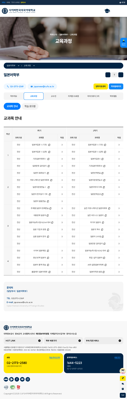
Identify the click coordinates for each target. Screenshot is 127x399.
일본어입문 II (97, 159)
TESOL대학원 (15, 2)
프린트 (101, 75)
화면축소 (107, 74)
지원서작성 (123, 378)
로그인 (122, 2)
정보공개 (18, 333)
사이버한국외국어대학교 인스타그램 (28, 379)
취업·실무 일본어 (97, 257)
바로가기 (117, 357)
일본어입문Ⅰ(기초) (41, 144)
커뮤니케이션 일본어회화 (41, 180)
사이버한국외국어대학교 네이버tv (11, 379)
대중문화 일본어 (41, 215)
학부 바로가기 (51, 340)
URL (96, 75)
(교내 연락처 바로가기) (14, 366)
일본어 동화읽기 (41, 173)
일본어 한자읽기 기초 (41, 194)
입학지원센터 (101, 86)
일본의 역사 (97, 229)
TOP (122, 395)
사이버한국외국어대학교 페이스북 (17, 379)
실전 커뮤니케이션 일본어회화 (97, 208)
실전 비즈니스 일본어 (97, 215)
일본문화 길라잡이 (41, 166)
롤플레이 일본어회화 (41, 272)
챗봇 (123, 371)
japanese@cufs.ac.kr (42, 86)
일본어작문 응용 (97, 272)
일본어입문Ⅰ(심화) (41, 152)
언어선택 (115, 11)
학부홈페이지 (116, 86)
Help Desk (123, 389)
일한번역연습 (97, 173)
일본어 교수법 (97, 236)
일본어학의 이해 (97, 187)
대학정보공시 (9, 333)
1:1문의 (123, 384)
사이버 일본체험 (41, 250)
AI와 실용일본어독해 (97, 264)
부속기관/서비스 (92, 340)
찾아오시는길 (71, 333)
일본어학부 (11, 65)
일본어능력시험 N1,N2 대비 (97, 250)
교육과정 (27, 65)
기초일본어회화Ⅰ (41, 159)
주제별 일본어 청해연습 (41, 208)
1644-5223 (74, 363)
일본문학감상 (97, 194)
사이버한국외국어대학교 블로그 (22, 379)
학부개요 (13, 96)
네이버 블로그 (90, 75)
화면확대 (120, 74)
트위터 (85, 75)
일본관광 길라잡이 (97, 243)
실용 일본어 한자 (41, 236)
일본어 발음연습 (41, 201)
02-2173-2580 (17, 363)
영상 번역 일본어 (41, 257)
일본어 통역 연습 (41, 264)
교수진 (53, 96)
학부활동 (113, 96)
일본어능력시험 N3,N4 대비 (41, 222)
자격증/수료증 (73, 96)
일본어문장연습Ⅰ (41, 187)
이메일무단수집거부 (57, 333)
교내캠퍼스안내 (29, 333)
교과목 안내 (14, 106)
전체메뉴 (122, 11)
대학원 (8, 2)
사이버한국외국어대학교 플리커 (6, 379)
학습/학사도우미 (54, 357)
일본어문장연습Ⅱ (97, 180)
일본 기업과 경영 (41, 229)
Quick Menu (124, 44)
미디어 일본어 (97, 222)
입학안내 (23, 2)
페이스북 (79, 75)
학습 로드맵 (30, 106)
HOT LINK (10, 340)
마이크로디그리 (93, 96)
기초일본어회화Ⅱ (97, 166)
